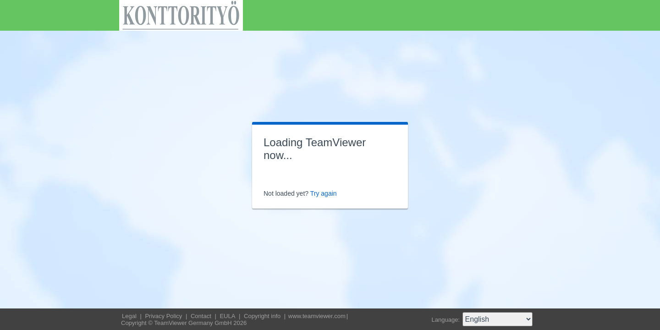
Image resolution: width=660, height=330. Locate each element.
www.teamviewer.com (317, 316)
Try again (323, 193)
